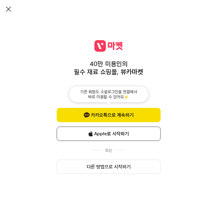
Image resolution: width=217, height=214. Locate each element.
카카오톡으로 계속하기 (112, 115)
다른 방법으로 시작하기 (109, 166)
